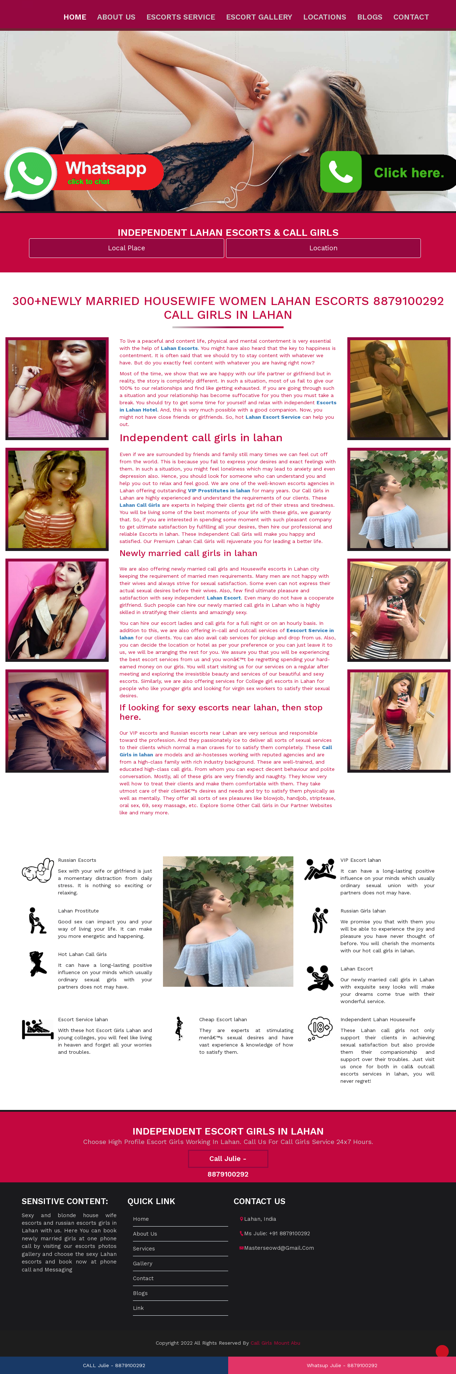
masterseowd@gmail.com (279, 1248)
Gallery (142, 1263)
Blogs (369, 16)
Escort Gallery (259, 16)
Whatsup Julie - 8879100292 (342, 1365)
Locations (324, 16)
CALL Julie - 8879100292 (114, 1365)
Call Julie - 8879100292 (228, 1161)
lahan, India (260, 1219)
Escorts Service (180, 16)
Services (144, 1248)
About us (116, 16)
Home (74, 16)
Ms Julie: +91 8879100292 (277, 1233)
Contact (411, 16)
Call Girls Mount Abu (275, 1343)
